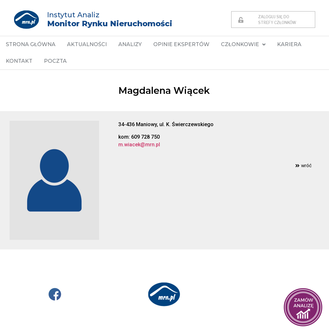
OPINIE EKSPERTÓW (181, 44)
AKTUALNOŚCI (87, 44)
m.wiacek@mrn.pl (139, 145)
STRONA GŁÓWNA (30, 44)
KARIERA (289, 44)
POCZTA (55, 61)
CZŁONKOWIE (243, 44)
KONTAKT (19, 61)
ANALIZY (130, 44)
